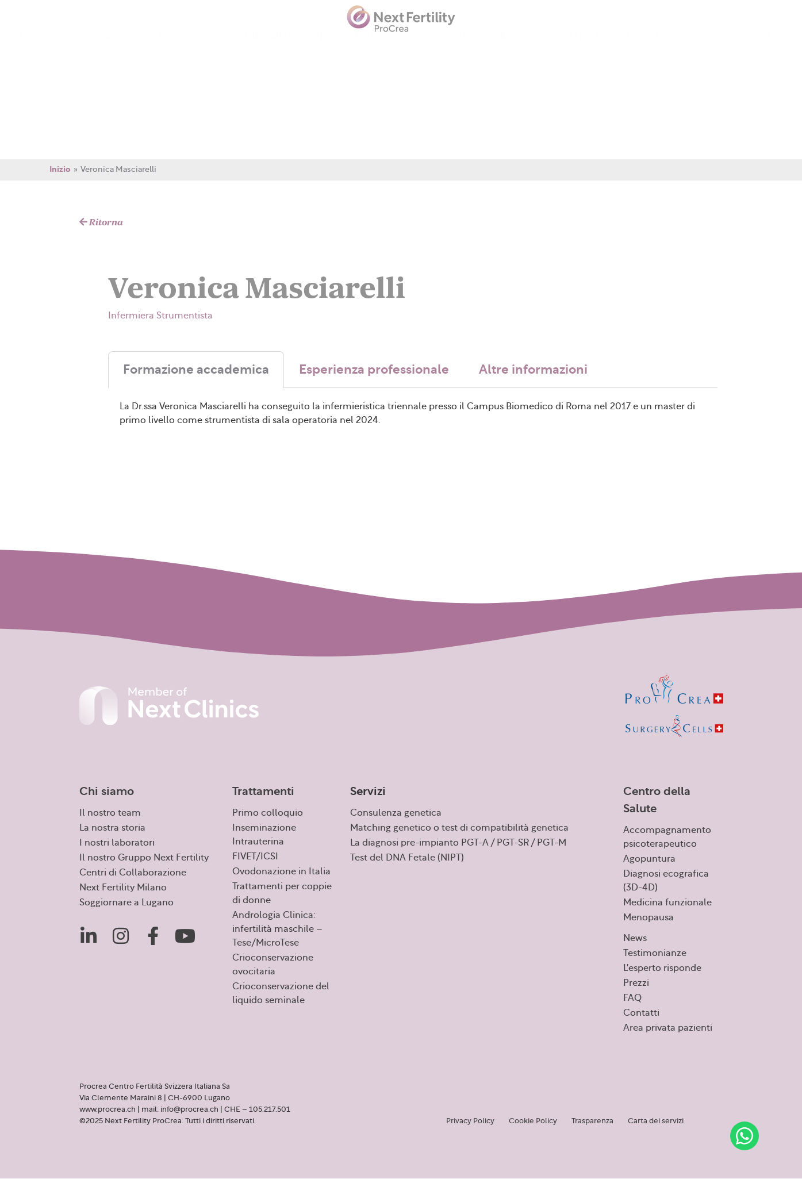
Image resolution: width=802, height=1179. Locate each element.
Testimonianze (385, 48)
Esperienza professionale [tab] (374, 369)
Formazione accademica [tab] (196, 369)
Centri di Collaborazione (132, 872)
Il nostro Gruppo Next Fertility (144, 857)
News (327, 48)
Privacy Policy (470, 1121)
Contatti (618, 49)
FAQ (572, 48)
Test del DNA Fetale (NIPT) (407, 857)
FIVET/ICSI (255, 856)
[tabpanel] (412, 428)
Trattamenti (115, 49)
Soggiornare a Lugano (126, 902)
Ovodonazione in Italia (281, 871)
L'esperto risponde (662, 968)
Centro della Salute (255, 49)
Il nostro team (110, 812)
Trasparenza (592, 1121)
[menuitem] (772, 48)
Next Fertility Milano (123, 887)
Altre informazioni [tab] (533, 369)
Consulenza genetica (396, 812)
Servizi (176, 49)
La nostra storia (112, 827)
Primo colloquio (267, 812)
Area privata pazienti (699, 48)
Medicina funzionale (667, 902)
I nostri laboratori (117, 842)
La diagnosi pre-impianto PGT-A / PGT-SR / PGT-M (458, 842)
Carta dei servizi (656, 1121)
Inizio (60, 170)
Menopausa (648, 917)
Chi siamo (45, 49)
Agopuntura (649, 858)
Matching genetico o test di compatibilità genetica (459, 827)
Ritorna (101, 222)
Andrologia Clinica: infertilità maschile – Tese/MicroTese (277, 929)
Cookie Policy (533, 1121)
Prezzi (536, 48)
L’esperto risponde (470, 48)
